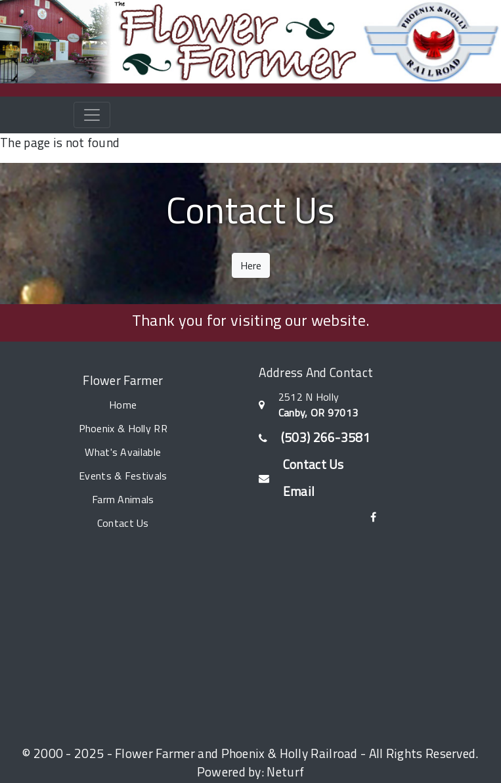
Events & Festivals (123, 475)
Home (123, 405)
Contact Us (123, 523)
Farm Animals (123, 499)
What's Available (123, 452)
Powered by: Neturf (250, 771)
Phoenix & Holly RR (123, 428)
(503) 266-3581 (325, 437)
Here (250, 265)
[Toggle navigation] (92, 115)
